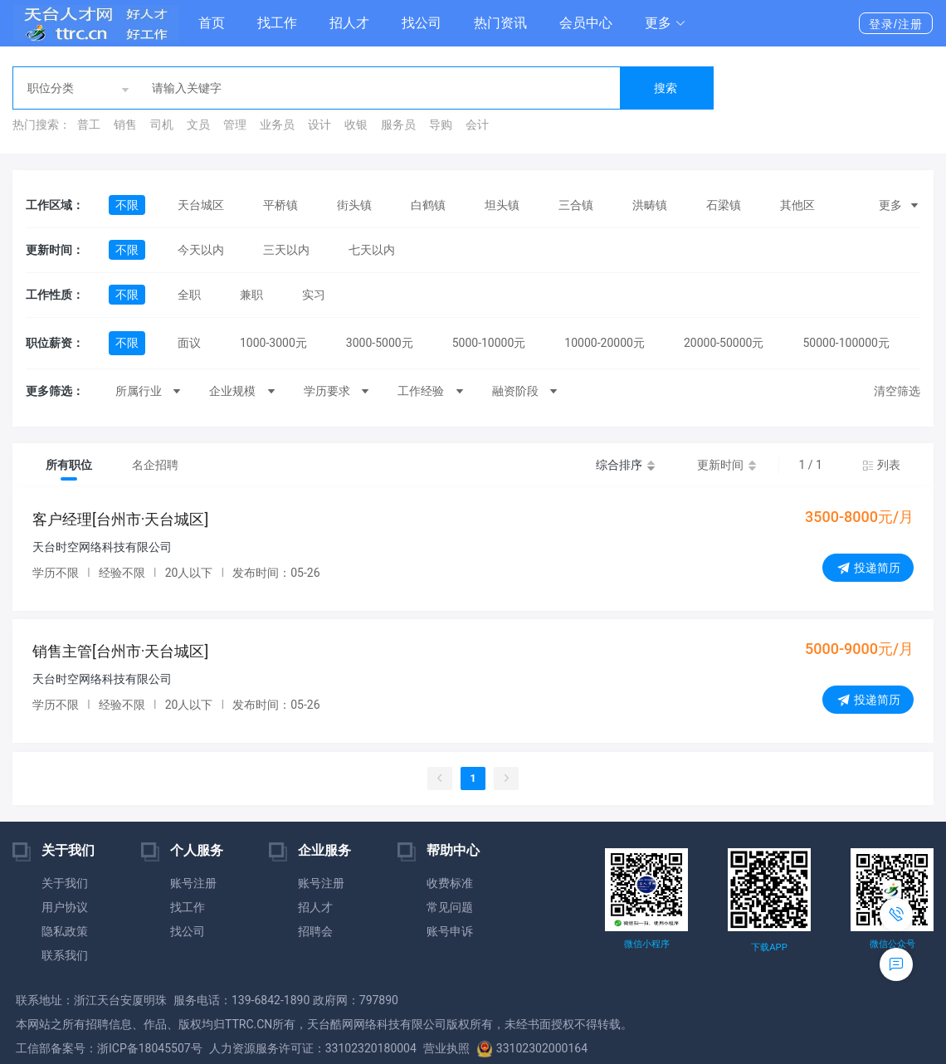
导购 (440, 124)
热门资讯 (500, 23)
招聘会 (315, 931)
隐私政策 (64, 931)
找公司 (421, 23)
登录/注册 (896, 24)
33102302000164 (532, 1048)
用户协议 (64, 907)
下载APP (769, 947)
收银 (356, 124)
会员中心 (585, 23)
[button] (665, 23)
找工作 (277, 23)
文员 (198, 124)
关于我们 (64, 883)
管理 (234, 124)
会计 (477, 124)
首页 (211, 23)
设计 (319, 124)
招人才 (349, 23)
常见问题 (450, 907)
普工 (88, 124)
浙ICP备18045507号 (149, 1048)
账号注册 (193, 883)
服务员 (398, 124)
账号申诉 (450, 931)
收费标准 (450, 883)
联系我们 (64, 955)
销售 (125, 124)
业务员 (277, 124)
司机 (161, 124)
